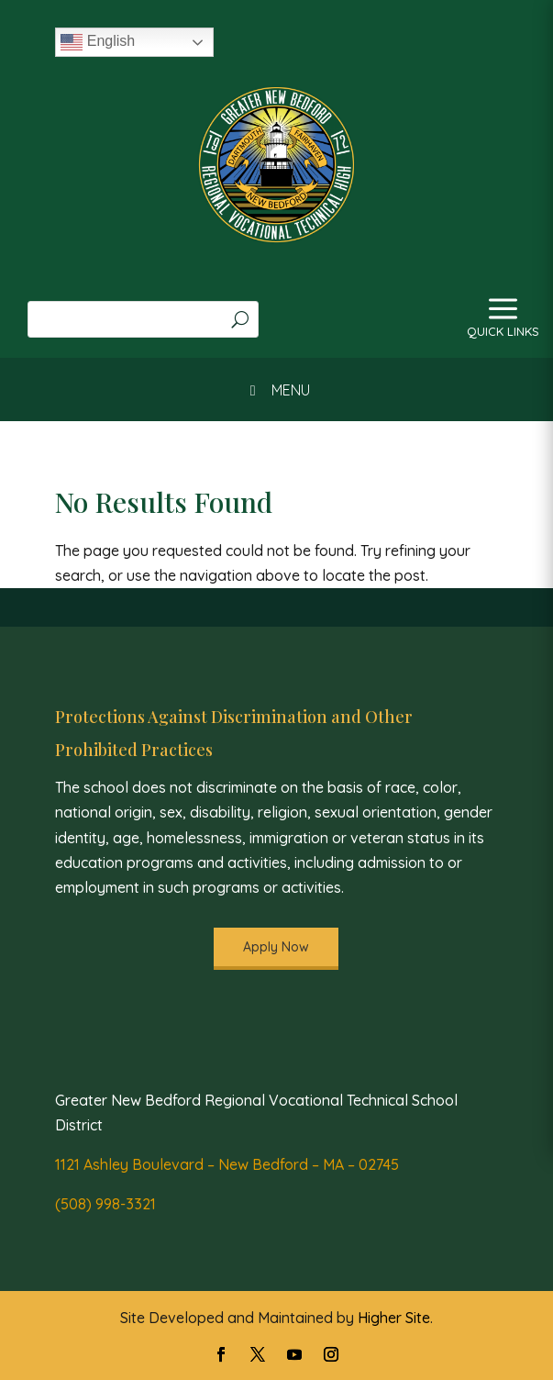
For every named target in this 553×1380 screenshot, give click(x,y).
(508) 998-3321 (105, 1204)
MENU (276, 390)
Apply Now (276, 947)
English (98, 42)
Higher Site (394, 1317)
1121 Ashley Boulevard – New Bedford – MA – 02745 (227, 1164)
